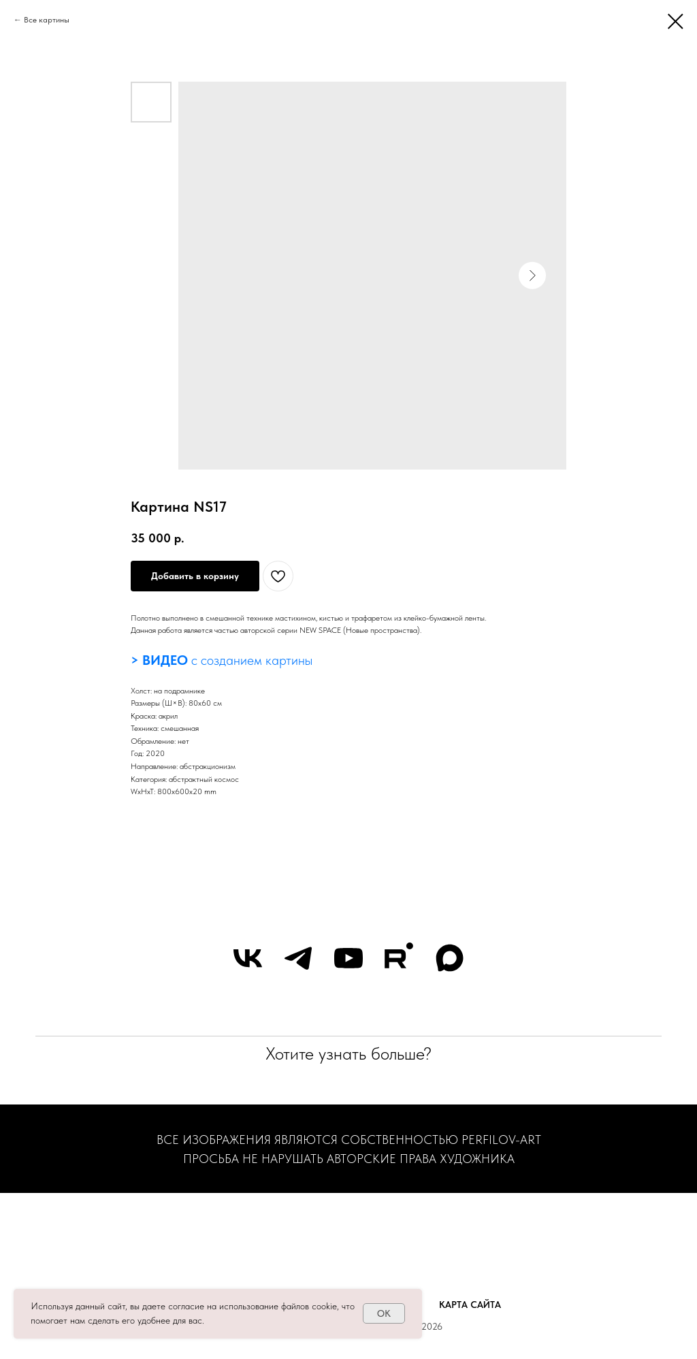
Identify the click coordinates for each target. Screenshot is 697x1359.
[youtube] (348, 958)
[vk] (248, 958)
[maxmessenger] (449, 958)
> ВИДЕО (159, 660)
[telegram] (298, 958)
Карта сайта (470, 1304)
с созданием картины (250, 660)
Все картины (46, 19)
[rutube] (399, 958)
